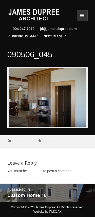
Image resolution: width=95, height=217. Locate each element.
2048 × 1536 (51, 141)
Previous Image (25, 36)
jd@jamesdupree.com (56, 29)
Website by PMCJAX (47, 211)
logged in (35, 171)
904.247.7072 (23, 29)
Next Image (53, 36)
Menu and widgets (82, 15)
